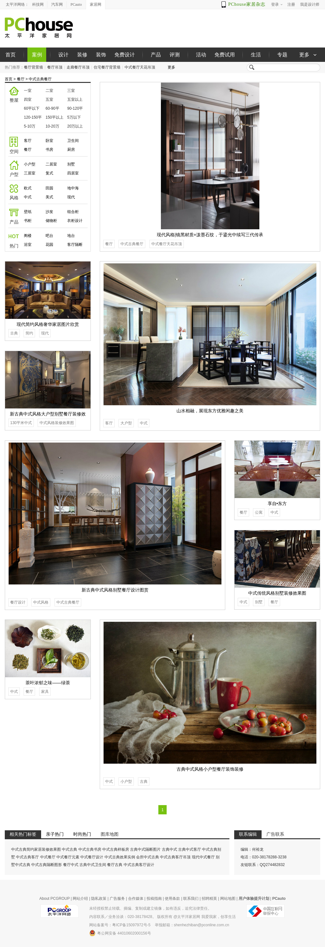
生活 (256, 54)
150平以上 (54, 117)
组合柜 (73, 211)
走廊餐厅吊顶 (78, 67)
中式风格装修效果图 (57, 423)
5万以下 (74, 117)
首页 (10, 54)
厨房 (71, 149)
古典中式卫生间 (92, 865)
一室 (28, 90)
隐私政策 (98, 898)
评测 (175, 54)
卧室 (49, 140)
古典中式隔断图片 (145, 849)
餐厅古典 (114, 865)
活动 (201, 54)
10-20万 (52, 126)
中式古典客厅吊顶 (175, 857)
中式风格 (40, 602)
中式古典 (69, 849)
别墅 (71, 164)
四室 (28, 99)
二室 (49, 90)
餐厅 (21, 79)
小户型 (29, 164)
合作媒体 (135, 898)
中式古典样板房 (115, 849)
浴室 (28, 244)
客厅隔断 (75, 244)
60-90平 (52, 108)
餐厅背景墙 (33, 67)
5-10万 (29, 126)
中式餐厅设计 (91, 857)
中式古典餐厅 (40, 79)
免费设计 (124, 54)
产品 (156, 54)
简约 (29, 333)
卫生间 (73, 140)
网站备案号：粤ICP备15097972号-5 (119, 925)
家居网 (95, 4)
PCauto (76, 4)
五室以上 (75, 99)
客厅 (28, 140)
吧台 (49, 235)
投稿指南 (154, 898)
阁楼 (28, 235)
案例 (37, 54)
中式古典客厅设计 (139, 865)
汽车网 (57, 4)
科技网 (38, 4)
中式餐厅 (47, 857)
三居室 (29, 173)
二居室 (51, 164)
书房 (49, 149)
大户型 (126, 423)
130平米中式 (21, 423)
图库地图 (110, 834)
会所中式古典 (147, 857)
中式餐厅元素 (67, 857)
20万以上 (75, 126)
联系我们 (191, 898)
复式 (49, 173)
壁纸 (28, 211)
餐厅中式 (70, 865)
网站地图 (227, 898)
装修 (82, 54)
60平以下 (32, 108)
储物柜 (51, 220)
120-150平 (33, 117)
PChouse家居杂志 (246, 4)
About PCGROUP (55, 898)
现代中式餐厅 (203, 857)
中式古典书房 (89, 849)
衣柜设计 (75, 220)
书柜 (28, 220)
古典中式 (169, 849)
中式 (28, 197)
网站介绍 (80, 898)
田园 (49, 188)
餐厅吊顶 (54, 67)
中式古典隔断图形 (46, 865)
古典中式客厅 (189, 849)
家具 (45, 691)
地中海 (73, 188)
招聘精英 (209, 898)
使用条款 (172, 898)
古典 (14, 333)
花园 (49, 244)
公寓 (259, 512)
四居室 (73, 173)
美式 (49, 197)
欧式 (28, 188)
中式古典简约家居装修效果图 (36, 849)
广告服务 (117, 898)
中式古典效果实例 (120, 857)
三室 (71, 90)
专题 (282, 54)
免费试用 (224, 54)
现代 (71, 197)
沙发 (49, 211)
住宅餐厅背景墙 (107, 67)
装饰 (101, 54)
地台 (71, 235)
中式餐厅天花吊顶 (140, 67)
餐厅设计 (17, 602)
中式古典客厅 (27, 857)
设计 (63, 54)
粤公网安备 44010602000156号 (120, 933)
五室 (49, 99)
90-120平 (75, 108)
